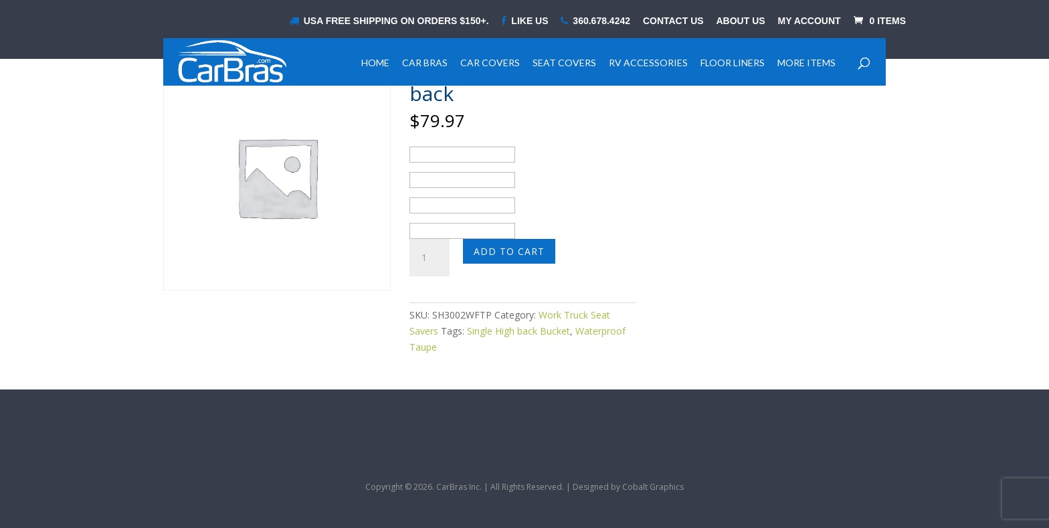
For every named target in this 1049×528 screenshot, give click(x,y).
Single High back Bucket (518, 331)
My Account (809, 21)
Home (375, 62)
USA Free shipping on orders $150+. (389, 21)
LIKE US (524, 21)
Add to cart (509, 251)
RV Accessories (648, 62)
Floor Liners (732, 62)
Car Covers (490, 62)
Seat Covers (564, 62)
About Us (741, 21)
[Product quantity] (429, 257)
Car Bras (425, 62)
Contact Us (673, 21)
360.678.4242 (595, 21)
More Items (806, 62)
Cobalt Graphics (653, 487)
